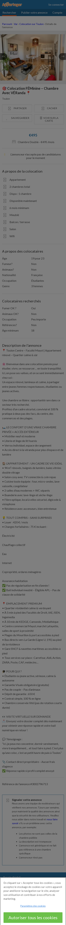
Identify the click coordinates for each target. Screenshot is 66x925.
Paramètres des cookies (33, 909)
